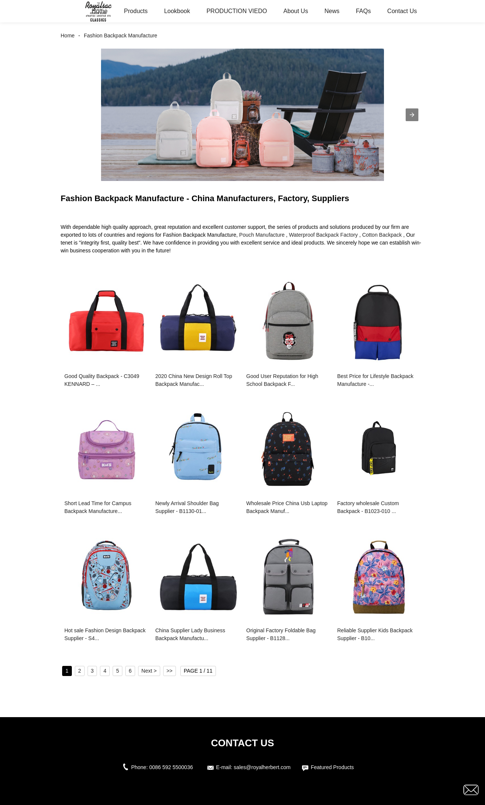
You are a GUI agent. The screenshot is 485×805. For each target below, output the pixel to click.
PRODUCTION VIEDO (237, 11)
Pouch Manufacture (261, 235)
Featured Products (332, 767)
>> (170, 671)
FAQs (363, 11)
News (331, 11)
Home (100, 11)
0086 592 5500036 (172, 767)
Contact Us (402, 11)
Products (135, 11)
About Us (295, 11)
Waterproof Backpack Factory (323, 235)
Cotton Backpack (382, 235)
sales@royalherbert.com (262, 767)
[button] (412, 114)
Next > (149, 671)
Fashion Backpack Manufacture (120, 36)
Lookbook (177, 11)
